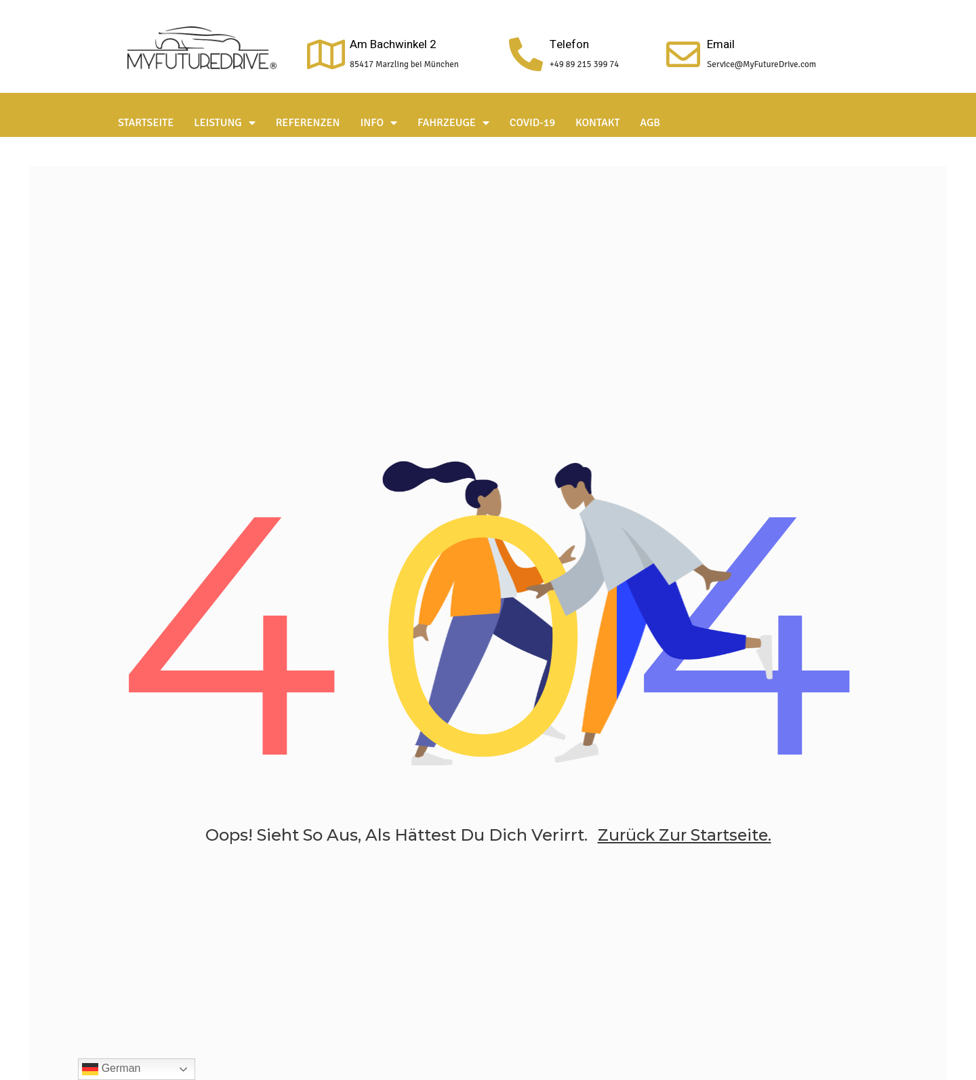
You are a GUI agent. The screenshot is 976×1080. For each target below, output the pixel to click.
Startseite (146, 122)
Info (379, 123)
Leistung (224, 123)
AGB (650, 122)
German (111, 1069)
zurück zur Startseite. (684, 839)
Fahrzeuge (453, 123)
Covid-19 (532, 122)
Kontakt (597, 122)
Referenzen (308, 122)
